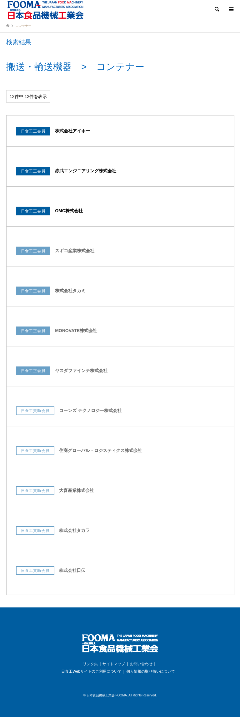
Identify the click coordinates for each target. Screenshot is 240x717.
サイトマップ (113, 664)
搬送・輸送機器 (39, 66)
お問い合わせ (141, 664)
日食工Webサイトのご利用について (91, 671)
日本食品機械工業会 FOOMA (107, 695)
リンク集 (90, 664)
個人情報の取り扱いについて (150, 671)
